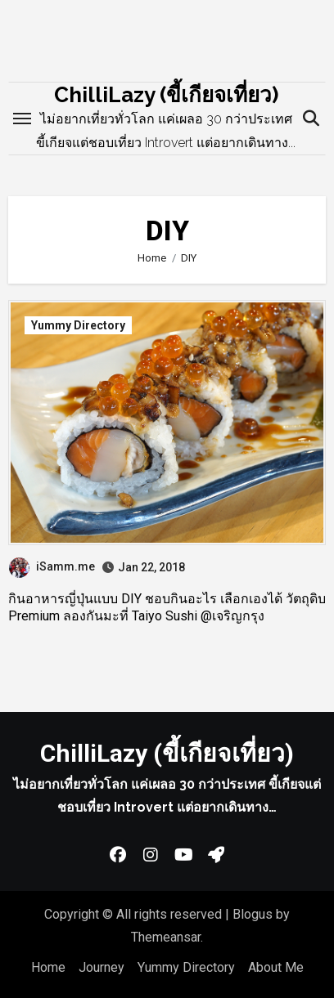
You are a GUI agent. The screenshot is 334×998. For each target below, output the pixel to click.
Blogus (252, 914)
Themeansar (166, 937)
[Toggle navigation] (22, 118)
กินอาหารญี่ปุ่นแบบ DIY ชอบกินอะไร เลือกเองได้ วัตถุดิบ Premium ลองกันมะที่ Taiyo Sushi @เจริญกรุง (167, 607)
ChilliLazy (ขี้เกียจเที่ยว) (166, 95)
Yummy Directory (78, 325)
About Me (276, 967)
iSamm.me (52, 566)
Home (48, 967)
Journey (101, 967)
